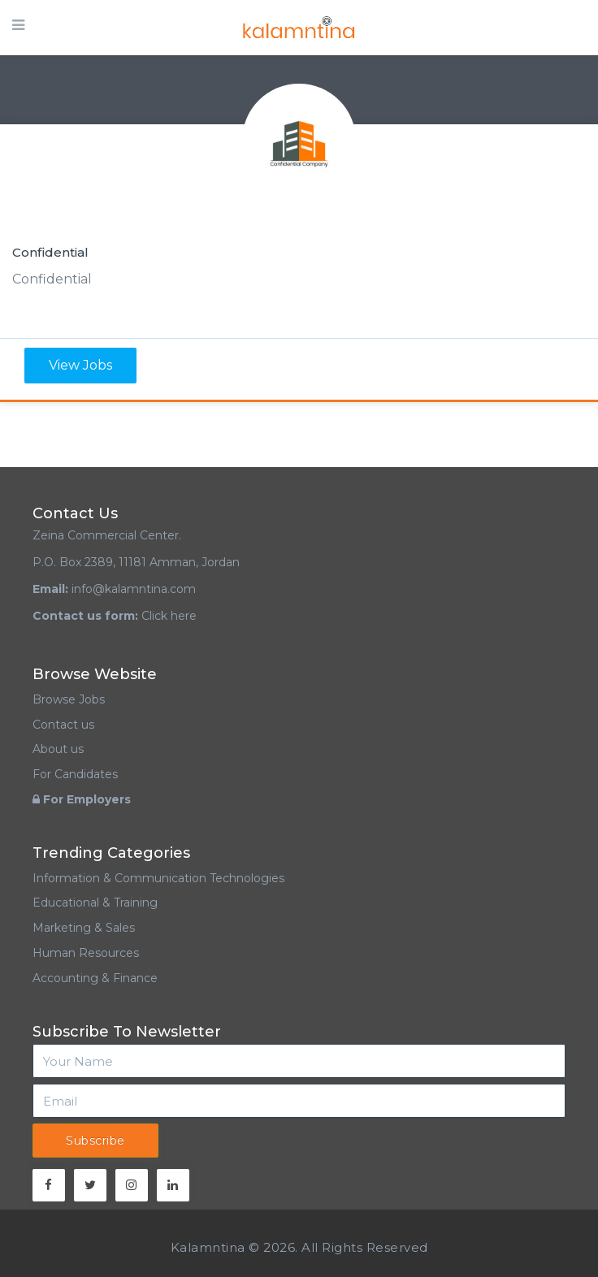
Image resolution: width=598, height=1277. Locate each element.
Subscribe (95, 1140)
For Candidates (75, 774)
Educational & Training (95, 902)
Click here (169, 615)
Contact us (63, 724)
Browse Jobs (68, 699)
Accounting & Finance (95, 978)
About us (58, 749)
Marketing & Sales (83, 927)
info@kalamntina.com (134, 589)
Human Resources (85, 953)
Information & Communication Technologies (158, 878)
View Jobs (80, 365)
